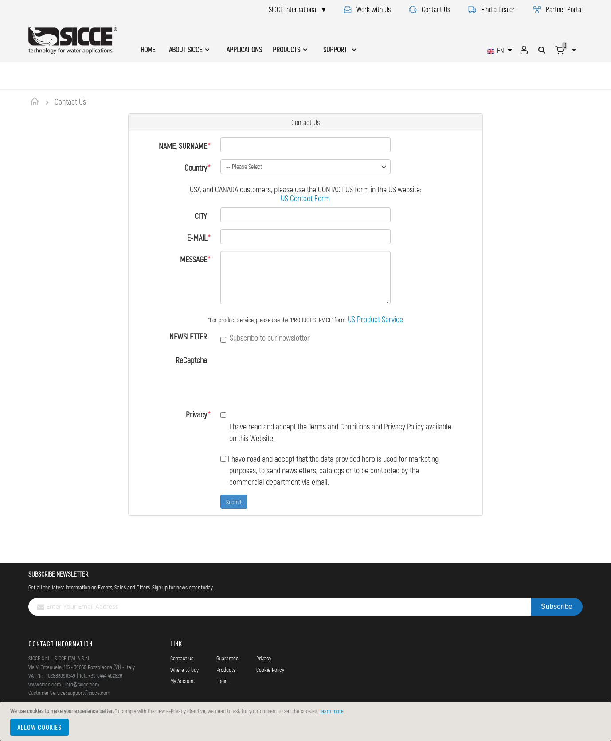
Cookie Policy (270, 669)
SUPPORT (336, 49)
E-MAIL (197, 237)
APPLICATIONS (244, 49)
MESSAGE (193, 259)
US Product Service (375, 319)
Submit (234, 502)
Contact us (181, 658)
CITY (201, 216)
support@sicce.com (89, 692)
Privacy (196, 414)
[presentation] (287, 375)
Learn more (331, 710)
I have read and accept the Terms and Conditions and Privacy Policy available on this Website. (335, 426)
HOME (148, 49)
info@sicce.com (82, 684)
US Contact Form (305, 198)
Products (225, 669)
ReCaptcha (191, 360)
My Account (182, 680)
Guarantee (227, 658)
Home (36, 101)
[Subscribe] (557, 607)
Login (221, 680)
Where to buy (184, 669)
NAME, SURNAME (183, 146)
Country (195, 167)
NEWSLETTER (188, 336)
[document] (306, 721)
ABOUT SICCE (185, 49)
